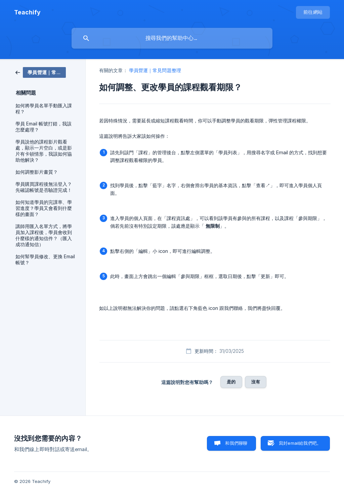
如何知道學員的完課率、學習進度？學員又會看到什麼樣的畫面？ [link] (43, 208)
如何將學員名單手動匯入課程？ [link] (43, 108)
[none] (27, 12)
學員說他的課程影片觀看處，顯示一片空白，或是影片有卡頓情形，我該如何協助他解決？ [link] (43, 151)
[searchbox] (172, 38)
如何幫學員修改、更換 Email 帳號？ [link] (45, 259)
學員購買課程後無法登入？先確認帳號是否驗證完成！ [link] (43, 187)
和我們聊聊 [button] (236, 443)
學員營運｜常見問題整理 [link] (155, 70)
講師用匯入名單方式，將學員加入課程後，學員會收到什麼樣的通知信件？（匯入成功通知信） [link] (43, 235)
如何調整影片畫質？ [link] (36, 172)
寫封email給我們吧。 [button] (300, 443)
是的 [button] (231, 381)
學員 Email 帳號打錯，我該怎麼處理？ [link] (43, 126)
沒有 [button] (255, 381)
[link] (40, 72)
